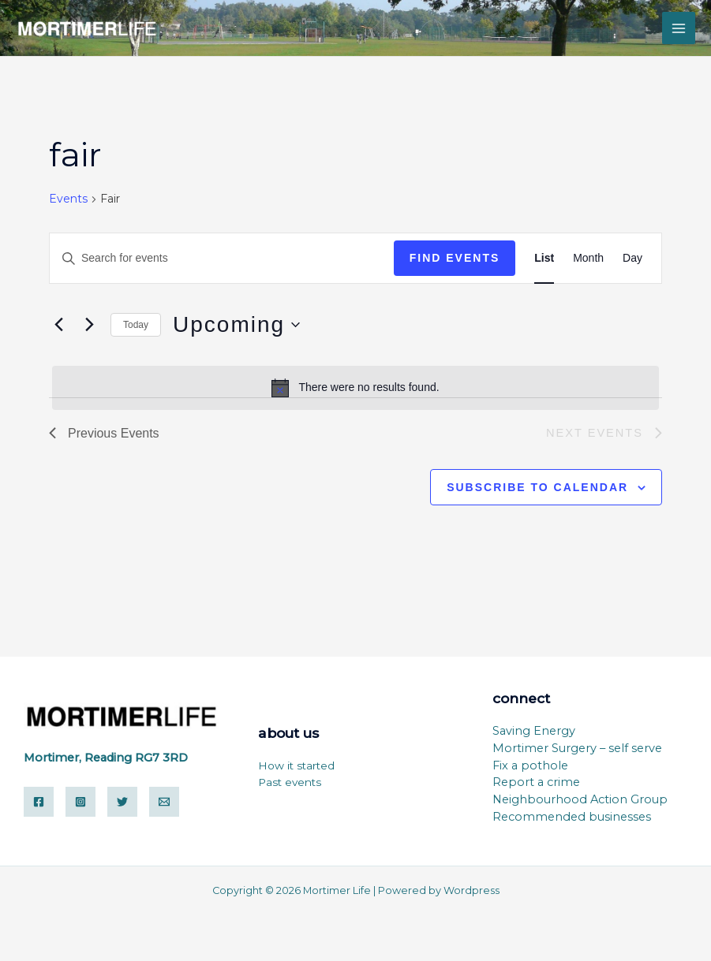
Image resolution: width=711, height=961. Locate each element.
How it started (296, 765)
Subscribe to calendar (537, 487)
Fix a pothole (530, 765)
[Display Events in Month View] (588, 258)
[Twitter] (122, 802)
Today (135, 324)
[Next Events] (89, 324)
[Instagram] (80, 802)
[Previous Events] (58, 324)
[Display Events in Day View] (632, 258)
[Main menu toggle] (678, 28)
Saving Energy (533, 731)
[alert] (355, 388)
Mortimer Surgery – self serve (577, 748)
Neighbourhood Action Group (580, 799)
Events (68, 199)
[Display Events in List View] (544, 258)
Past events (289, 782)
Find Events (455, 257)
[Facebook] (39, 802)
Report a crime (536, 782)
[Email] (164, 802)
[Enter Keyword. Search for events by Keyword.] (222, 258)
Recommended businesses (571, 817)
